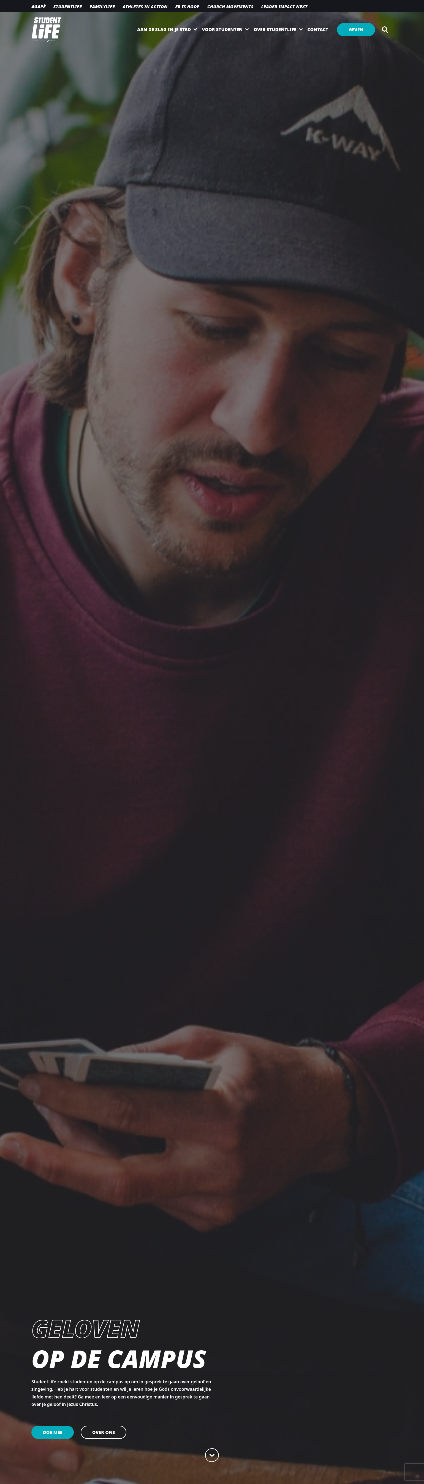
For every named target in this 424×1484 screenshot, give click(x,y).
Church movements (230, 7)
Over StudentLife (275, 29)
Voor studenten (222, 29)
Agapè (38, 7)
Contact (318, 29)
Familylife (102, 7)
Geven (356, 30)
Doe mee (52, 1432)
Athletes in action (145, 7)
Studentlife (67, 7)
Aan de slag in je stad (164, 29)
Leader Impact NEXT (284, 7)
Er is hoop (187, 7)
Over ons (103, 1432)
